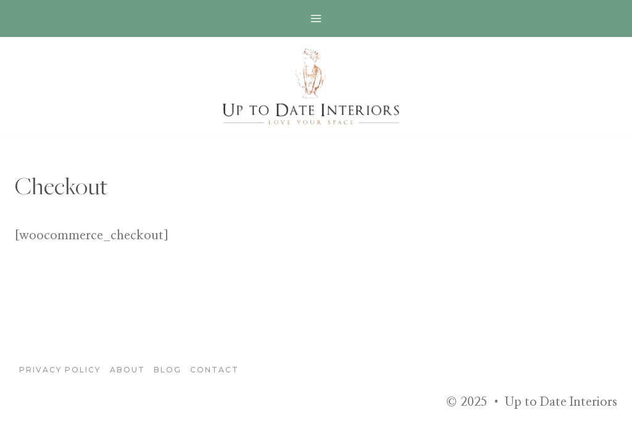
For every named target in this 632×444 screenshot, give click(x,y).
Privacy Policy (60, 369)
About (127, 369)
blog (167, 369)
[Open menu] (316, 18)
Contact (214, 369)
